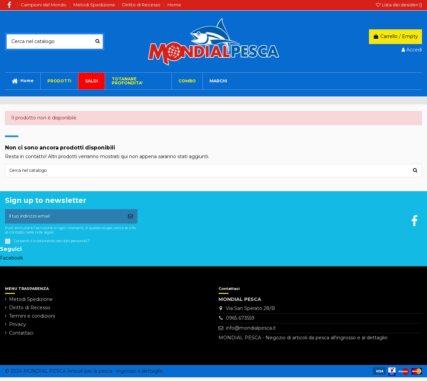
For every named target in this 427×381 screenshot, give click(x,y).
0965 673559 (240, 322)
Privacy (17, 328)
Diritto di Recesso (141, 4)
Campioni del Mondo (44, 4)
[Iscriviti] (130, 219)
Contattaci (21, 337)
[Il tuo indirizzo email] (64, 219)
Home (174, 4)
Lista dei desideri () (398, 4)
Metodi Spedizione (94, 4)
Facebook (11, 262)
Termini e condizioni (32, 320)
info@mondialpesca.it (251, 332)
